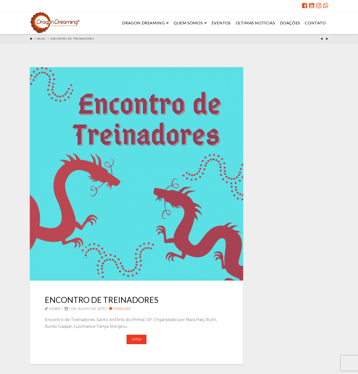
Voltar (136, 339)
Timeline (120, 309)
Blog (41, 38)
